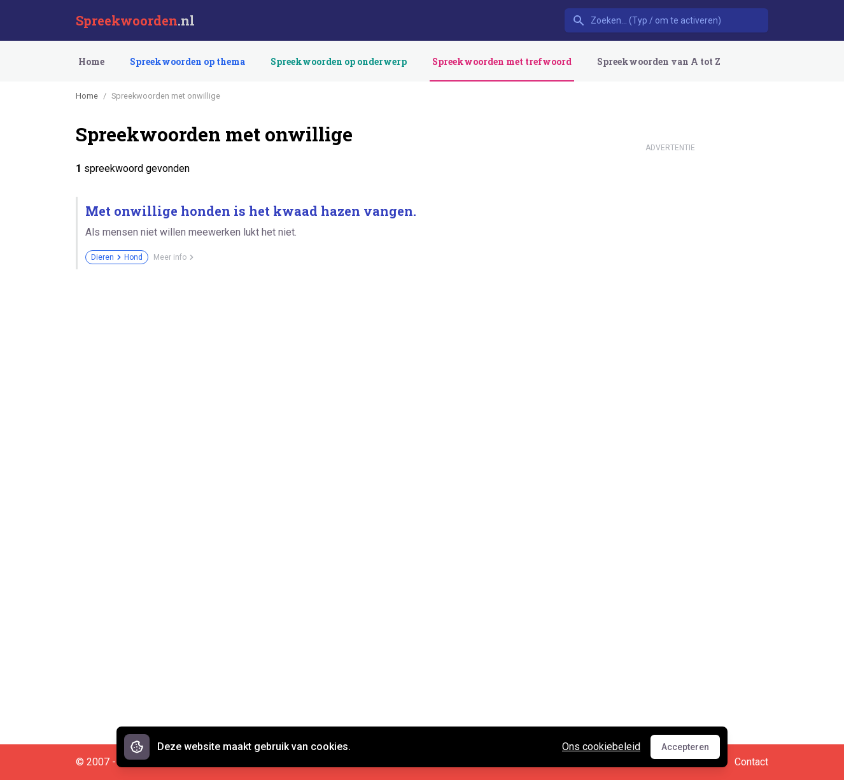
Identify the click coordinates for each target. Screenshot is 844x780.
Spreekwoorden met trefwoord (502, 61)
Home (91, 61)
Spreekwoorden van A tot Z (659, 61)
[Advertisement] (670, 349)
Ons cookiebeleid (601, 747)
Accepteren (690, 750)
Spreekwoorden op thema (187, 61)
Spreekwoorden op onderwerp (339, 61)
